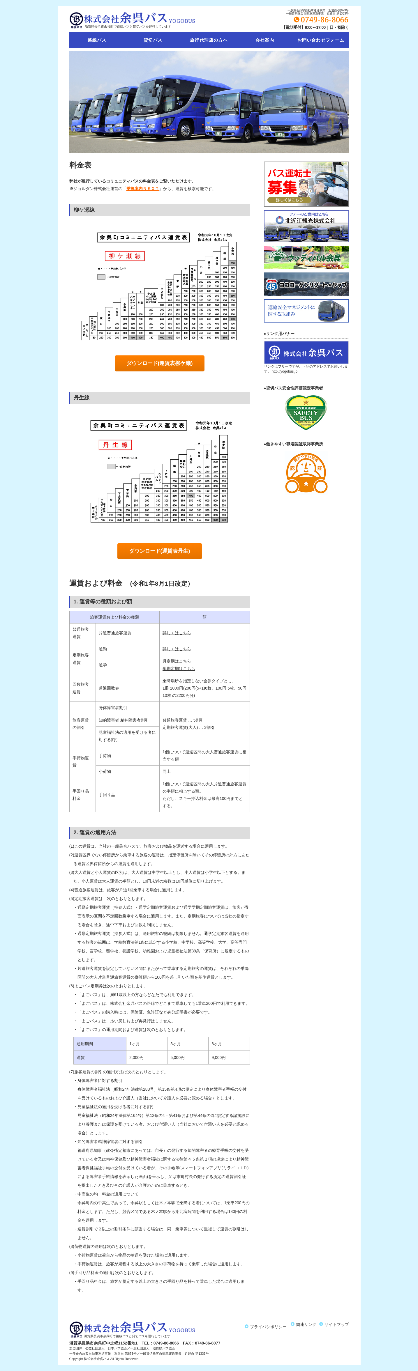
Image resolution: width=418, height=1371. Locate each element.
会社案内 (264, 40)
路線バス (97, 40)
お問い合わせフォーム (321, 40)
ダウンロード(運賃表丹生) (159, 551)
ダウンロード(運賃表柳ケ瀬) (159, 363)
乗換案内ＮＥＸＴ (142, 188)
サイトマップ (335, 1324)
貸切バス (153, 40)
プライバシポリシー (268, 1324)
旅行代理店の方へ (209, 40)
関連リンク (305, 1324)
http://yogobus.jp (284, 371)
